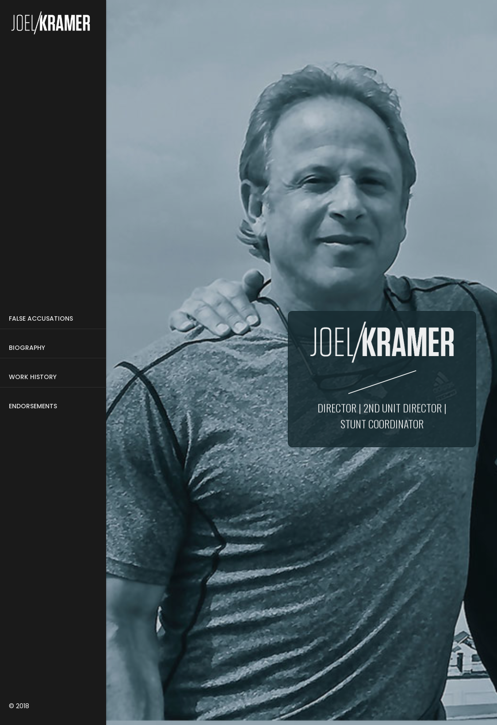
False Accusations (41, 318)
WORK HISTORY (33, 376)
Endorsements (33, 406)
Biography (27, 347)
